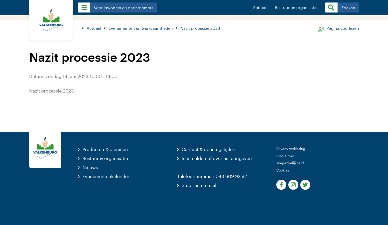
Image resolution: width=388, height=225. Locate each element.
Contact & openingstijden (208, 149)
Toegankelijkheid (290, 163)
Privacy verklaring (290, 148)
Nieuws (90, 167)
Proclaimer (285, 156)
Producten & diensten (105, 149)
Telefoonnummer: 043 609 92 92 (212, 176)
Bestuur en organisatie (296, 8)
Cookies (282, 170)
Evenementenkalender (105, 176)
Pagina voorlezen (343, 28)
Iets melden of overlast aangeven (217, 158)
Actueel (260, 8)
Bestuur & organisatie (105, 158)
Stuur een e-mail (199, 185)
